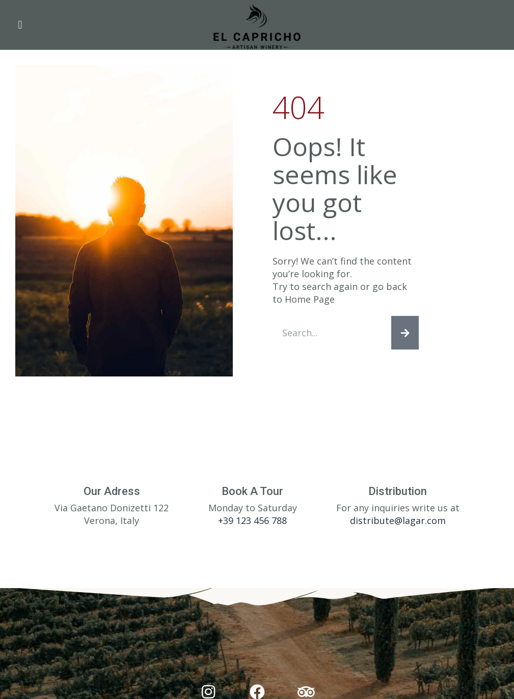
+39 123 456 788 (252, 520)
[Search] (405, 333)
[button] (20, 25)
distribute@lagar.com (398, 520)
